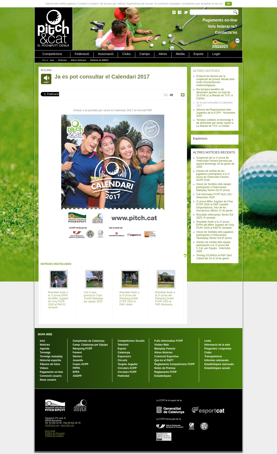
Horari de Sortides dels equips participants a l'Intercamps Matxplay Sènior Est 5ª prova (213, 187)
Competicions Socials (131, 340)
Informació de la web (217, 344)
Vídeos (44, 368)
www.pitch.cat (67, 425)
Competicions (52, 54)
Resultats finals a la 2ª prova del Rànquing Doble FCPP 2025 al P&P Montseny (165, 298)
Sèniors (77, 356)
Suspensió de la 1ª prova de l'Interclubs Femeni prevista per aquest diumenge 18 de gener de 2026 (215, 162)
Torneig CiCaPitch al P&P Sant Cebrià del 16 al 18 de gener (214, 257)
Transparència (213, 356)
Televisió (123, 344)
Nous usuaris (48, 379)
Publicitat (123, 375)
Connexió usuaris (51, 375)
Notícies (62, 60)
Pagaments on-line (51, 372)
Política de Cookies (54, 436)
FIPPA (76, 368)
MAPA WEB (45, 334)
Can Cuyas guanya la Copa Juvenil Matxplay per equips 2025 (93, 297)
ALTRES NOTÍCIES (206, 70)
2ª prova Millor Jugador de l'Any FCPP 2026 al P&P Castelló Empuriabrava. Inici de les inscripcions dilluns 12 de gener (214, 206)
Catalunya (124, 352)
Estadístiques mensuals (219, 364)
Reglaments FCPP (165, 372)
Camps (145, 54)
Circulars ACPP (127, 368)
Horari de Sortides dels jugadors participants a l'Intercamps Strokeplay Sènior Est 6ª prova (214, 235)
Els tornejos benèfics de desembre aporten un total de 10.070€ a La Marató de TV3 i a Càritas (214, 94)
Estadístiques (162, 375)
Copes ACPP (81, 364)
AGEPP (77, 375)
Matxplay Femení (164, 348)
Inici (52, 60)
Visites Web (161, 344)
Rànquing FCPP (82, 348)
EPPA (76, 372)
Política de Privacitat (55, 433)
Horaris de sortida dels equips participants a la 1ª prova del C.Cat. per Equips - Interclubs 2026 (213, 247)
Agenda (44, 348)
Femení (77, 352)
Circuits (122, 360)
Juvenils (78, 360)
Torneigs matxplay (51, 356)
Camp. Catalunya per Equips (90, 344)
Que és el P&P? (164, 360)
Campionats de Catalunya (89, 340)
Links (207, 340)
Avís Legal (50, 431)
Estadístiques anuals (217, 368)
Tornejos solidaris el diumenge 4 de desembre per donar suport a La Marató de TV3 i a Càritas (214, 122)
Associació (106, 54)
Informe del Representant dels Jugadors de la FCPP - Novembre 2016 (215, 112)
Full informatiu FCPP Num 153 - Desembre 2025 (214, 196)
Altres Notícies (78, 60)
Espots (198, 54)
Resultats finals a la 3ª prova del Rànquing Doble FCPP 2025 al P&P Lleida (129, 298)
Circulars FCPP (127, 372)
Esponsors (124, 356)
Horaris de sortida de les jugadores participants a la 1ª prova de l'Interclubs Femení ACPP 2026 (213, 175)
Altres (163, 54)
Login (216, 54)
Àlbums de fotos (50, 364)
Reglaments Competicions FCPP (174, 364)
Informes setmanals (216, 360)
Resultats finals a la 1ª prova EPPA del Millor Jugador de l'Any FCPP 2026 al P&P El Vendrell (215, 224)
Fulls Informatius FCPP (168, 340)
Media (180, 54)
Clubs (126, 54)
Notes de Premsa (164, 368)
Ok (228, 3)
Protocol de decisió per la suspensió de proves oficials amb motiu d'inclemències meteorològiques (215, 81)
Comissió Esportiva (166, 356)
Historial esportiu (50, 360)
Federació (82, 54)
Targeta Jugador (128, 364)
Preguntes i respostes (217, 348)
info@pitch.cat (52, 425)
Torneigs (45, 352)
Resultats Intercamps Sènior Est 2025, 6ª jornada (214, 216)
